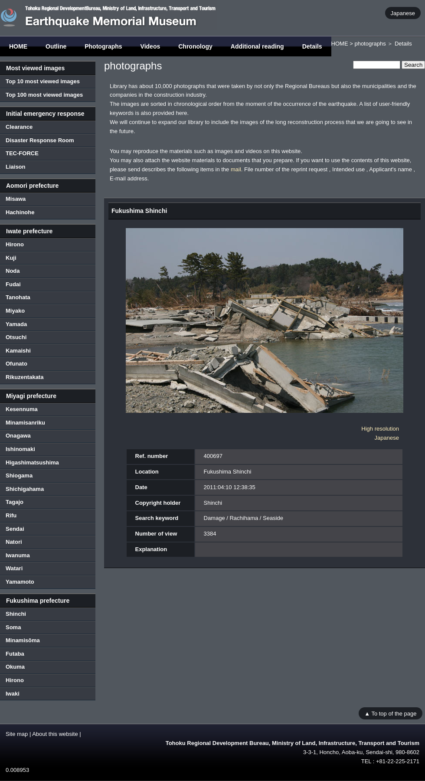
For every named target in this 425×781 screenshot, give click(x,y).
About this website (55, 734)
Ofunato (16, 363)
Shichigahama (25, 489)
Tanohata (18, 297)
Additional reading (257, 46)
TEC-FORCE (22, 153)
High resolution (380, 428)
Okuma (15, 666)
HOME (18, 46)
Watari (14, 568)
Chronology (195, 46)
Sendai (15, 529)
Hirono (15, 244)
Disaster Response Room (40, 140)
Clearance (19, 127)
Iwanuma (18, 555)
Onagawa (18, 435)
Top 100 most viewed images (44, 94)
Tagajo (14, 502)
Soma (13, 627)
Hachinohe (20, 212)
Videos (150, 46)
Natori (14, 542)
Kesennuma (22, 409)
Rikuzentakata (24, 377)
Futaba (15, 653)
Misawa (16, 199)
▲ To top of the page (390, 713)
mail (236, 169)
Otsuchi (16, 337)
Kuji (11, 258)
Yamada (16, 324)
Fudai (13, 284)
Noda (13, 271)
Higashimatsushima (32, 462)
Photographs (103, 46)
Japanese (403, 13)
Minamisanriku (25, 422)
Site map (17, 734)
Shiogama (19, 475)
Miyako (15, 310)
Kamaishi (18, 350)
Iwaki (13, 693)
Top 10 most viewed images (43, 81)
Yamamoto (20, 581)
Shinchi (16, 614)
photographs (370, 43)
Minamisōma (23, 640)
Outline (56, 46)
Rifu (11, 515)
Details (312, 46)
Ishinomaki (20, 449)
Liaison (16, 166)
